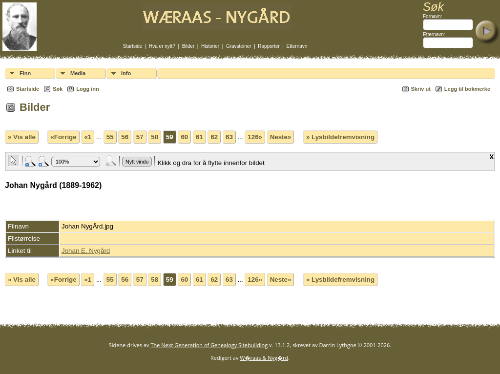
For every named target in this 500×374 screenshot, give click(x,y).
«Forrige (63, 137)
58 (154, 137)
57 (140, 137)
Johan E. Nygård (86, 250)
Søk (57, 89)
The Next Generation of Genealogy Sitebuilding (209, 345)
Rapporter (268, 46)
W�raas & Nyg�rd (264, 357)
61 (199, 137)
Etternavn (297, 46)
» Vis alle (22, 137)
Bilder (188, 46)
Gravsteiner (238, 46)
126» (255, 137)
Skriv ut (421, 89)
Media (77, 73)
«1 (87, 137)
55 (110, 137)
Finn (25, 73)
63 (229, 137)
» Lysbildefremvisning (340, 137)
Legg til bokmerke (467, 89)
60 (184, 137)
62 (214, 137)
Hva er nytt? (162, 46)
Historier (210, 46)
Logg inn (87, 89)
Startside (132, 46)
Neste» (281, 137)
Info (126, 73)
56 (124, 137)
